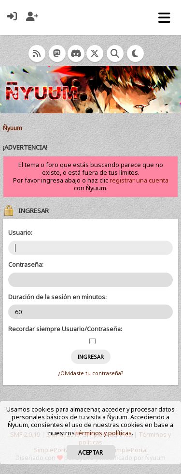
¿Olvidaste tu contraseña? (90, 373)
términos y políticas (104, 433)
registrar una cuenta (139, 180)
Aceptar (90, 452)
